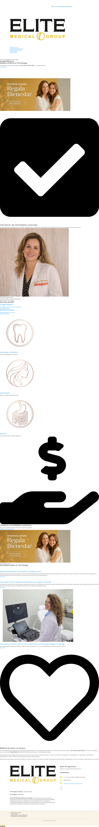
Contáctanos (13, 52)
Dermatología (5, 393)
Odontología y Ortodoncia (9, 352)
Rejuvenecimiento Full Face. (7, 312)
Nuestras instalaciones (16, 50)
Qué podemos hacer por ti (17, 48)
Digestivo (3, 434)
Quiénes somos (14, 47)
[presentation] (10, 73)
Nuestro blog (13, 51)
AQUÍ (80, 769)
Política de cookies (16, 812)
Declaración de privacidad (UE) (19, 815)
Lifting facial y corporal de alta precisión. (11, 307)
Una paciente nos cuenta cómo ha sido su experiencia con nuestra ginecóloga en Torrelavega (32, 644)
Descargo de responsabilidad (18, 816)
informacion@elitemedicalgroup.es (73, 783)
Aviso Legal (14, 814)
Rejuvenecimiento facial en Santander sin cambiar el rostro (20, 572)
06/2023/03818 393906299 (62, 6)
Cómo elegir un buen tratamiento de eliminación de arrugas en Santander (25, 582)
